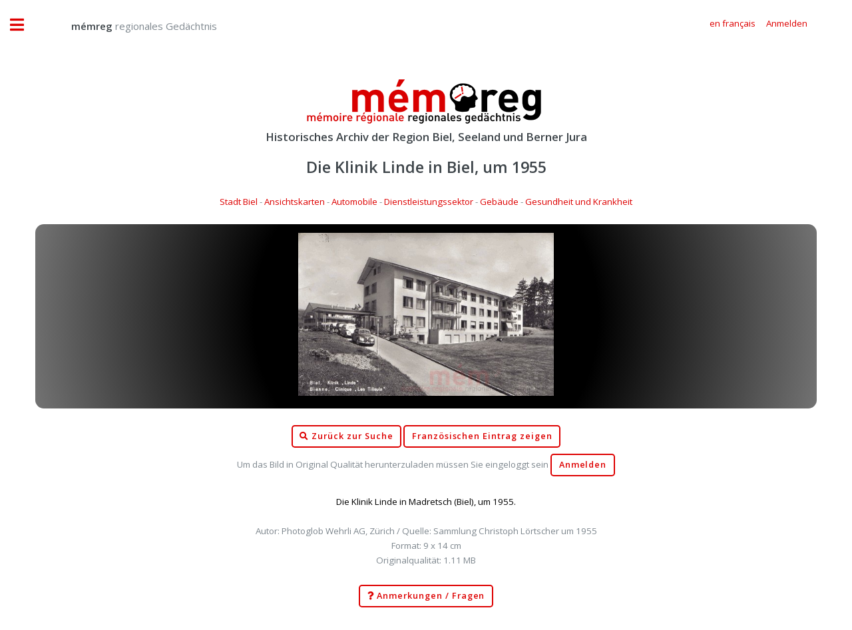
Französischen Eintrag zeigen (482, 436)
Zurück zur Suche (346, 436)
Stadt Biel (239, 202)
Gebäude (499, 202)
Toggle (24, 25)
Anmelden (583, 464)
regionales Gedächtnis (131, 26)
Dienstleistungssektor (428, 202)
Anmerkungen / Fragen (426, 596)
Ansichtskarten (294, 202)
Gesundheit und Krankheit (578, 202)
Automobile (354, 202)
